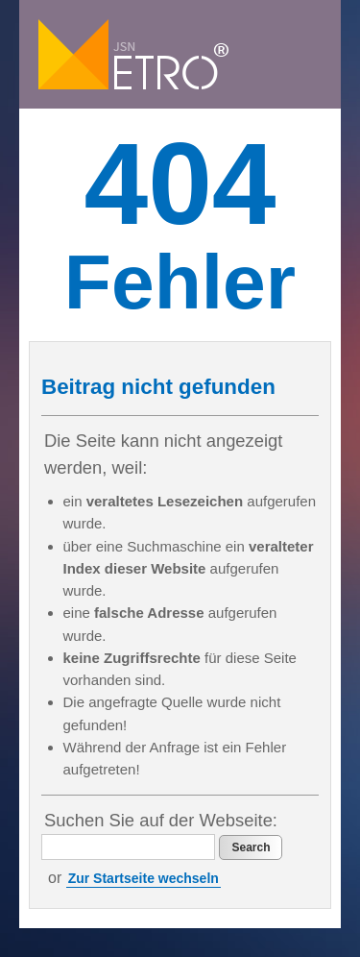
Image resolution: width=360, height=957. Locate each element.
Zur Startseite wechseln (143, 878)
